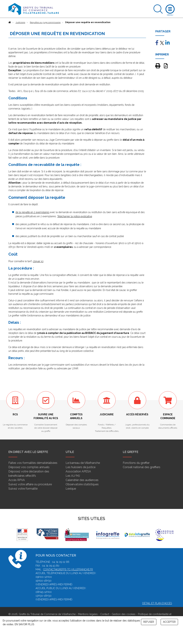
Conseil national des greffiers (141, 467)
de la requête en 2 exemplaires (32, 212)
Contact (104, 614)
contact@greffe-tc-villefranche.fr (68, 569)
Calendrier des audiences (82, 480)
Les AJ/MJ (73, 475)
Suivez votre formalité (23, 488)
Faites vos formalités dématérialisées (32, 463)
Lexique (71, 488)
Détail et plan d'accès (157, 603)
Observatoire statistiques (82, 484)
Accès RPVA (16, 480)
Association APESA (78, 471)
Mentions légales (88, 614)
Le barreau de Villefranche (83, 463)
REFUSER (148, 621)
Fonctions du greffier (136, 463)
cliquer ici (38, 261)
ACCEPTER (169, 621)
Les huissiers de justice (80, 467)
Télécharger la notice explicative (74, 216)
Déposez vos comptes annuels (29, 467)
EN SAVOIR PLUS (24, 624)
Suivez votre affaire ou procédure (30, 484)
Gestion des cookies (123, 614)
